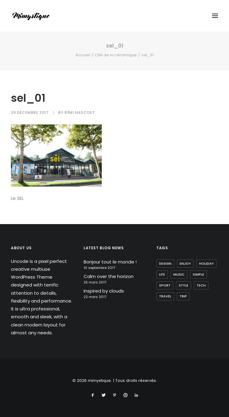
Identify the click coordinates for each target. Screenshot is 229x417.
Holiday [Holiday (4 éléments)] (206, 263)
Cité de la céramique (116, 55)
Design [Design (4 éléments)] (165, 263)
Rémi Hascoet (80, 112)
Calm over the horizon (109, 276)
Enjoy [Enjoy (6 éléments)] (185, 263)
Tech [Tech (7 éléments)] (201, 285)
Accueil (82, 55)
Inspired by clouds (104, 291)
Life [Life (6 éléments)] (162, 274)
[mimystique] (31, 15)
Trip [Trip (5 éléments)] (183, 296)
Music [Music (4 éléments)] (178, 274)
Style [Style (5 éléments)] (183, 285)
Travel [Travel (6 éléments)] (165, 296)
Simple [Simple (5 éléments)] (198, 274)
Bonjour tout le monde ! (110, 262)
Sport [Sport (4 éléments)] (165, 285)
